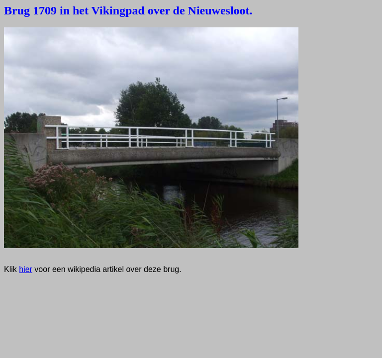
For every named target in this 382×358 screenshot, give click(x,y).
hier (25, 269)
